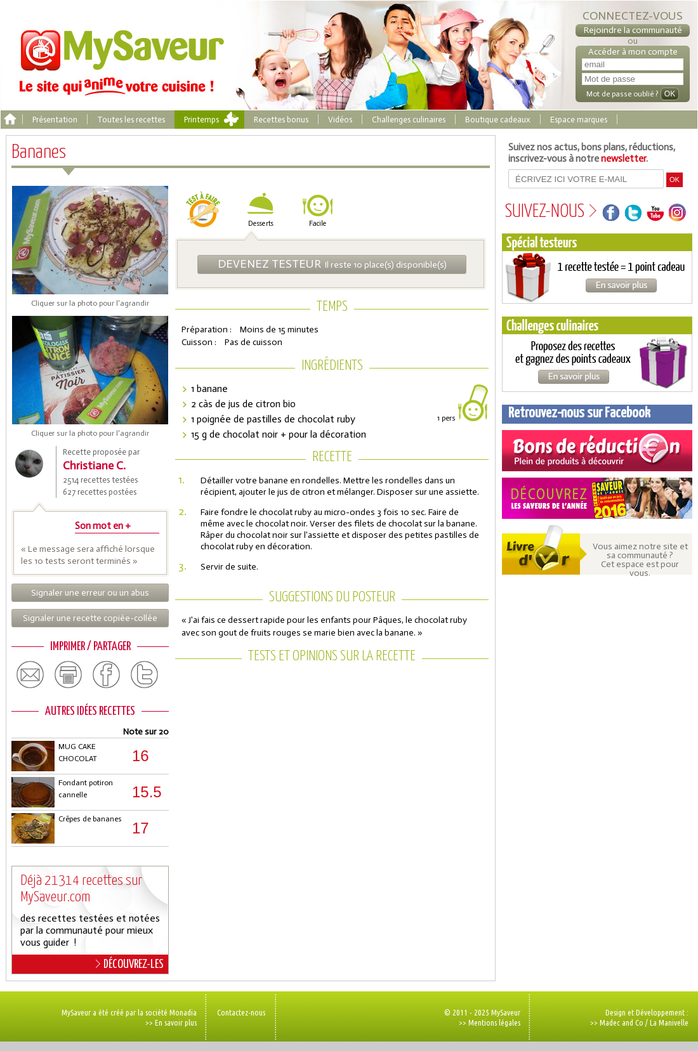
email (30, 675)
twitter (145, 675)
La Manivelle (669, 1022)
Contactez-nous (241, 1012)
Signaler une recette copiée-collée (90, 618)
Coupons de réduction (597, 450)
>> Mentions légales (489, 1022)
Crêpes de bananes (90, 818)
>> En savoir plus (171, 1022)
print (68, 675)
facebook (107, 675)
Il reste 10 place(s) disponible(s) (332, 264)
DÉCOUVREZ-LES (130, 964)
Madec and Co (621, 1022)
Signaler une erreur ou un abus (90, 592)
